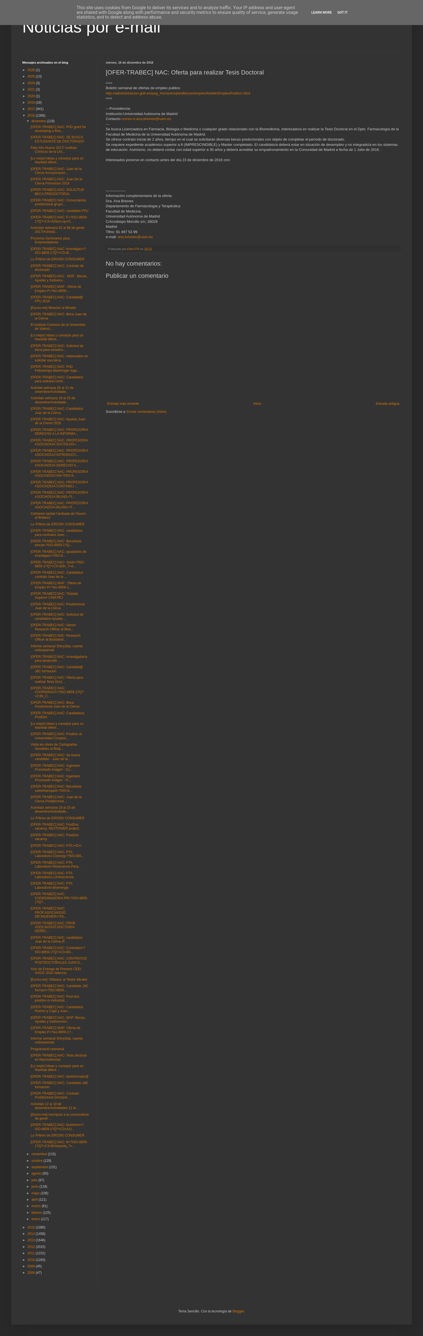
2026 (32, 70)
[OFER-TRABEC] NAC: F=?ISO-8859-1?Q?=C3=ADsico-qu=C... (59, 219)
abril (35, 1200)
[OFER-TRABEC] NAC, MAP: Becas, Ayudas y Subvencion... (58, 1019)
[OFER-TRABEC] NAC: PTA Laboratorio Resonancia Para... (56, 864)
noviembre (39, 1154)
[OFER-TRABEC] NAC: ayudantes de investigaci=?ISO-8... (58, 554)
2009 (32, 1266)
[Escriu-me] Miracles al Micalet (53, 308)
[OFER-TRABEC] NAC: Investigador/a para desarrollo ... (59, 659)
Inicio (257, 404)
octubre (37, 1161)
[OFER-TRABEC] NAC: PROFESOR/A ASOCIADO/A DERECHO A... (59, 463)
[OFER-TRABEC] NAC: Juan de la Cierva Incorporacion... (56, 171)
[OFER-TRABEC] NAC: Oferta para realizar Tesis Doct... (57, 679)
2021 (32, 89)
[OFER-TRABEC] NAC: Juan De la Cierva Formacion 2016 (56, 181)
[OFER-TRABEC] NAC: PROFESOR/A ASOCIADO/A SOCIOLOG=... (59, 442)
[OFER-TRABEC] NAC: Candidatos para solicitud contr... (57, 379)
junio (35, 1186)
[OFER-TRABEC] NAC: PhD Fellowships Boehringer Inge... (55, 369)
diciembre (39, 121)
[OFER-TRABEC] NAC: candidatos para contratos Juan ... (56, 532)
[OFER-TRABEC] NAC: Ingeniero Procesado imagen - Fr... (55, 778)
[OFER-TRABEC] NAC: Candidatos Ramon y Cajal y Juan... (57, 1009)
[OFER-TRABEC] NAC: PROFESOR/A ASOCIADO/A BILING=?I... (59, 494)
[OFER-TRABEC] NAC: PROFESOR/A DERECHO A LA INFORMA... (59, 432)
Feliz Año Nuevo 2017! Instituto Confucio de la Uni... (54, 150)
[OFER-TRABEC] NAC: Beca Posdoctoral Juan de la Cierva (55, 704)
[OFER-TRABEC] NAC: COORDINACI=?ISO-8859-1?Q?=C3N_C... (57, 692)
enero (36, 1219)
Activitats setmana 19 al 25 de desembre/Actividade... (53, 400)
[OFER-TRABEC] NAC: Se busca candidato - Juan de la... (55, 757)
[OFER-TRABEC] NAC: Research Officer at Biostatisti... (55, 637)
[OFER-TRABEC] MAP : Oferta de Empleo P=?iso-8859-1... (56, 585)
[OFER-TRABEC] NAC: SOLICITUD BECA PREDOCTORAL (57, 192)
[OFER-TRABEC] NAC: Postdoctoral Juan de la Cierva (58, 606)
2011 (32, 1253)
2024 (32, 83)
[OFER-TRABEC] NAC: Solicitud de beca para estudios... (57, 348)
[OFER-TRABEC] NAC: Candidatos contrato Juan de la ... (57, 574)
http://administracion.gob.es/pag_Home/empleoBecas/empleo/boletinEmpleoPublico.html (178, 93)
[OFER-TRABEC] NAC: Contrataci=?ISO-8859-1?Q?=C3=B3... (58, 950)
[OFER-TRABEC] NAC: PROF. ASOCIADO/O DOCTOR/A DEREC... (53, 927)
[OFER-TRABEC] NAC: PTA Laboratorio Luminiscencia (52, 875)
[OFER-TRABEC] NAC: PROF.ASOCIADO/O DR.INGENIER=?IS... (49, 912)
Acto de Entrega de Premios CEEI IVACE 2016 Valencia (56, 971)
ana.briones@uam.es (135, 237)
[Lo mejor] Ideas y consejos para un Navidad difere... (57, 160)
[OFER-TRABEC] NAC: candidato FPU (59, 211)
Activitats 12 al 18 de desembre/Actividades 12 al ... (55, 1106)
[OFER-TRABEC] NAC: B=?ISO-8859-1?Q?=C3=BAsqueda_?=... (59, 1144)
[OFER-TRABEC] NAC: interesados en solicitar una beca (59, 358)
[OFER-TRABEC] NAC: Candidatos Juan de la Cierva (57, 410)
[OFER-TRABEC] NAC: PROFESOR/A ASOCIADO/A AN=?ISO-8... (59, 474)
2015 (32, 1227)
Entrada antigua (387, 404)
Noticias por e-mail (91, 27)
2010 (32, 1260)
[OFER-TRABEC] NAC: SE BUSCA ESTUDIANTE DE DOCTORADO (57, 139)
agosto (36, 1173)
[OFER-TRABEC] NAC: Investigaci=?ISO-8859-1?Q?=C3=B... (58, 251)
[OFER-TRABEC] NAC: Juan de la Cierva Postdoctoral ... (56, 799)
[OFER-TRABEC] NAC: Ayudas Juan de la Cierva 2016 (58, 421)
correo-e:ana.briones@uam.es (146, 119)
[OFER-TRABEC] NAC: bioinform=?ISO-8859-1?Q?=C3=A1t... (57, 1127)
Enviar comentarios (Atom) (146, 412)
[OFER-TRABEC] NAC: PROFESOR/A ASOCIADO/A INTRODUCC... (59, 452)
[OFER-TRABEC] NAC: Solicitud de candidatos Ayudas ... (57, 616)
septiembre (40, 1167)
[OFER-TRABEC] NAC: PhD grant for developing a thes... (58, 129)
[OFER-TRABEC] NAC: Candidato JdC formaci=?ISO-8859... (59, 988)
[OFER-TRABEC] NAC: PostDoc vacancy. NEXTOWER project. (55, 826)
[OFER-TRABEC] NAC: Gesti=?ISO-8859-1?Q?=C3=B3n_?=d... (58, 564)
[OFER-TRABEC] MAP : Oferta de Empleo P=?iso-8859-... (56, 289)
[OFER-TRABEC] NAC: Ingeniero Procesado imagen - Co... (55, 767)
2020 (32, 96)
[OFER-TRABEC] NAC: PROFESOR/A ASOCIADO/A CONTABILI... (59, 484)
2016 (32, 116)
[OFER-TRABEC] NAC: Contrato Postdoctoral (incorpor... (55, 1095)
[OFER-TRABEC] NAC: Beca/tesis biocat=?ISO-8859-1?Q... (56, 543)
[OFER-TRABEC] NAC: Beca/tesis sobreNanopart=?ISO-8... (56, 788)
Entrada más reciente (123, 404)
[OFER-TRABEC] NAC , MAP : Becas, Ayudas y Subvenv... (59, 278)
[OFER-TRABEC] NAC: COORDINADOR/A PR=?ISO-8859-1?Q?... (59, 898)
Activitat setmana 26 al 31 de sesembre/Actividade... (52, 390)
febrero (37, 1213)
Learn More (321, 12)
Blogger (238, 1311)
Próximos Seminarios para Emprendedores (50, 240)
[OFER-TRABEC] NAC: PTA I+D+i (56, 846)
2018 (32, 102)
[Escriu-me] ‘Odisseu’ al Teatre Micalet (59, 980)
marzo (36, 1206)
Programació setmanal (47, 1049)
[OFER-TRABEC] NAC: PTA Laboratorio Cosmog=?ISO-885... (57, 854)
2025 (32, 76)
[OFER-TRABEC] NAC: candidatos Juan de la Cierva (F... (56, 939)
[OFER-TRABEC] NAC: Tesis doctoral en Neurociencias (59, 1057)
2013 (32, 1240)
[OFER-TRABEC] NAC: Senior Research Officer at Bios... (53, 627)
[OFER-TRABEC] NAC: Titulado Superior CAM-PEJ (54, 596)
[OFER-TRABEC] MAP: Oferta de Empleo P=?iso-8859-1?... (55, 1030)
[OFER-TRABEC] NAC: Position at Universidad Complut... (56, 736)
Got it (342, 12)
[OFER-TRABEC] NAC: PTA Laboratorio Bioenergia (51, 885)
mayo (36, 1193)
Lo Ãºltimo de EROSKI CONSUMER (57, 259)
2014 (32, 1234)
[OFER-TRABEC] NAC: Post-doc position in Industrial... (55, 998)
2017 (32, 109)
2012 (32, 1247)
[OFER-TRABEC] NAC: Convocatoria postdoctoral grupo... (58, 202)
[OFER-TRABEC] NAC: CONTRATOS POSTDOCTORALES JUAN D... (59, 960)
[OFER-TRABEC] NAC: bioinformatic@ (59, 1076)
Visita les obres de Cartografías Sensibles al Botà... (54, 746)
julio (34, 1180)
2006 (32, 1273)
